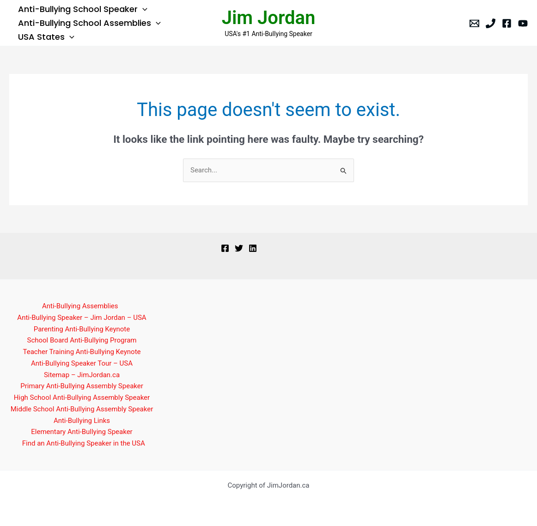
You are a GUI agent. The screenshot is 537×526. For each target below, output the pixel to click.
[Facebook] (507, 23)
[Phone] (490, 23)
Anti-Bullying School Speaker (82, 9)
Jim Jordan (269, 18)
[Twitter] (239, 248)
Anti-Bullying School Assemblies (89, 23)
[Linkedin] (253, 248)
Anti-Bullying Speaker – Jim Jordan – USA (81, 317)
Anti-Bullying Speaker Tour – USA (82, 363)
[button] (142, 9)
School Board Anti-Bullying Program (81, 340)
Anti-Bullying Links (82, 420)
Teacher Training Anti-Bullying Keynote (82, 352)
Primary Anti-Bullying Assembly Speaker (81, 386)
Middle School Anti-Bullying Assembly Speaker (82, 409)
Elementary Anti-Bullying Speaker (81, 432)
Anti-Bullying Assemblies (80, 306)
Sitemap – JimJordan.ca (82, 375)
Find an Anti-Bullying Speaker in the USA (83, 443)
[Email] (474, 23)
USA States (46, 37)
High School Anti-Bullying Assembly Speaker (82, 397)
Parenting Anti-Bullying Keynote (82, 329)
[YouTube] (523, 23)
